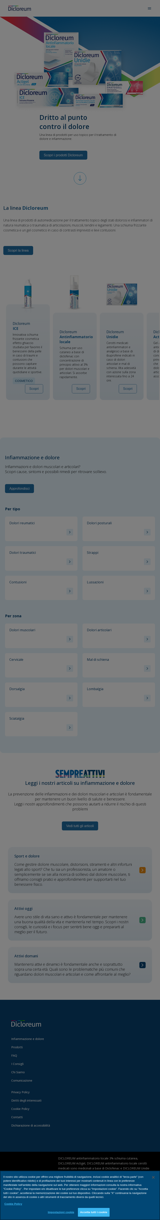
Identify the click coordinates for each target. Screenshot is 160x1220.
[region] (80, 1195)
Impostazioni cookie (61, 1212)
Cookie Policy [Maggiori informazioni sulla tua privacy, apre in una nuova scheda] (13, 1203)
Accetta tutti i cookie (93, 1212)
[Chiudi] (153, 1177)
